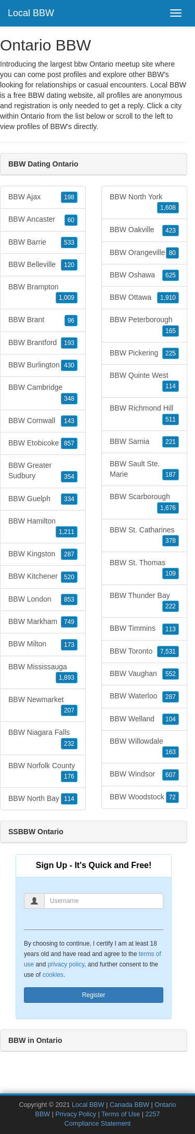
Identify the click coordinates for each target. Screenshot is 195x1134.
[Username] (103, 901)
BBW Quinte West (144, 381)
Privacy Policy (76, 1114)
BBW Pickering (144, 353)
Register (94, 995)
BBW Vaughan (144, 674)
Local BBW (31, 13)
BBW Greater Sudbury (42, 471)
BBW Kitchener (42, 576)
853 (69, 599)
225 (170, 353)
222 (170, 606)
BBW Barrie (42, 242)
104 (170, 719)
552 (170, 674)
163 (170, 752)
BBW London (42, 599)
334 (69, 499)
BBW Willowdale (144, 747)
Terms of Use (120, 1114)
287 (69, 554)
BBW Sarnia (144, 442)
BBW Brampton (42, 293)
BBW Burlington (42, 365)
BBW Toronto (144, 651)
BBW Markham (42, 622)
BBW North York (144, 203)
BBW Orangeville (144, 253)
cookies (53, 974)
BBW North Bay (42, 799)
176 (69, 776)
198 (69, 197)
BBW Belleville (42, 265)
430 (69, 365)
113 (170, 629)
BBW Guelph (42, 499)
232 (69, 743)
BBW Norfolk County (42, 771)
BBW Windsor (144, 774)
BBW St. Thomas (144, 568)
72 (172, 797)
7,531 (168, 651)
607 (170, 775)
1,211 (66, 532)
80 (172, 253)
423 (170, 230)
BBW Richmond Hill (144, 414)
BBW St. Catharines (144, 536)
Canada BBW (129, 1104)
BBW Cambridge (42, 393)
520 (69, 577)
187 (170, 474)
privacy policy (66, 964)
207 (69, 710)
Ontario (33, 116)
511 (170, 419)
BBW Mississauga (42, 672)
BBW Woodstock (144, 797)
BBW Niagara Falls (42, 738)
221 (170, 441)
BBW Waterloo (144, 696)
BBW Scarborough (144, 502)
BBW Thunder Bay (144, 601)
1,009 (66, 297)
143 (69, 421)
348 (69, 398)
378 (170, 540)
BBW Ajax (42, 197)
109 (170, 573)
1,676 (168, 508)
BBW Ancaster (42, 219)
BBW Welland (144, 719)
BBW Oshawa (144, 275)
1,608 (168, 207)
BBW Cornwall (42, 421)
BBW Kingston (42, 554)
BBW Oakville (144, 230)
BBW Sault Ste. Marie (144, 470)
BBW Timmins (144, 628)
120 (69, 265)
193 (69, 343)
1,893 (66, 677)
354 (69, 476)
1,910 (168, 297)
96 (71, 320)
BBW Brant (42, 320)
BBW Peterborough (144, 325)
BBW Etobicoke (42, 443)
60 (71, 220)
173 (69, 644)
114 (69, 798)
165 (170, 331)
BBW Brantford (42, 343)
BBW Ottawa (144, 297)
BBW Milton (42, 644)
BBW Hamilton (42, 527)
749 (69, 622)
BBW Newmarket (42, 705)
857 (69, 443)
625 (170, 275)
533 (69, 242)
